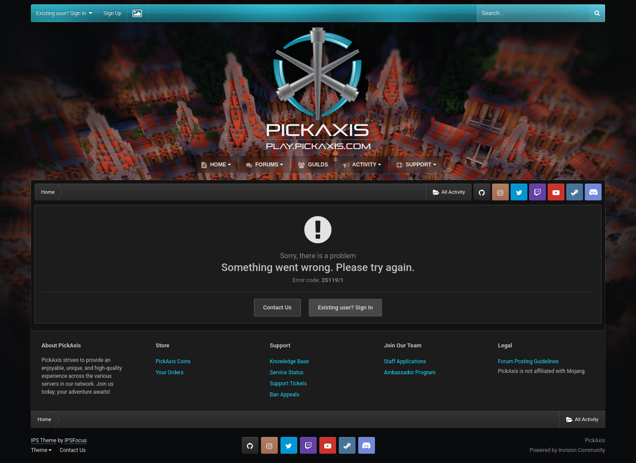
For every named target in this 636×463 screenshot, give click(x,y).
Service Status (286, 372)
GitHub (481, 192)
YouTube (556, 192)
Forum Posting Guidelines (528, 361)
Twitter (519, 192)
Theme (41, 450)
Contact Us (277, 307)
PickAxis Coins (172, 361)
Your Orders (169, 372)
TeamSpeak (593, 192)
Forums (268, 165)
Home (219, 165)
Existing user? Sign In (64, 13)
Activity (366, 165)
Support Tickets (288, 383)
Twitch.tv (537, 192)
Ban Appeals (284, 394)
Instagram (500, 192)
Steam (574, 192)
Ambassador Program (409, 372)
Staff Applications (405, 361)
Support (420, 165)
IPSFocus (75, 440)
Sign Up (112, 13)
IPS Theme (44, 440)
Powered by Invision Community (567, 450)
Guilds (317, 165)
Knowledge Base (289, 361)
